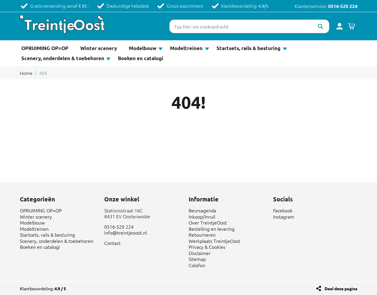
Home (26, 73)
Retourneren (202, 234)
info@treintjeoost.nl (125, 232)
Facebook (283, 210)
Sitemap (197, 259)
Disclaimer (200, 253)
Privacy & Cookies (207, 246)
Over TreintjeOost (208, 222)
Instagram (283, 216)
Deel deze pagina (341, 288)
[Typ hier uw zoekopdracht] (249, 26)
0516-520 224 (342, 6)
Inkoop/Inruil (202, 216)
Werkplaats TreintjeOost (214, 241)
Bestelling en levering (212, 228)
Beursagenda (202, 210)
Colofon (197, 265)
